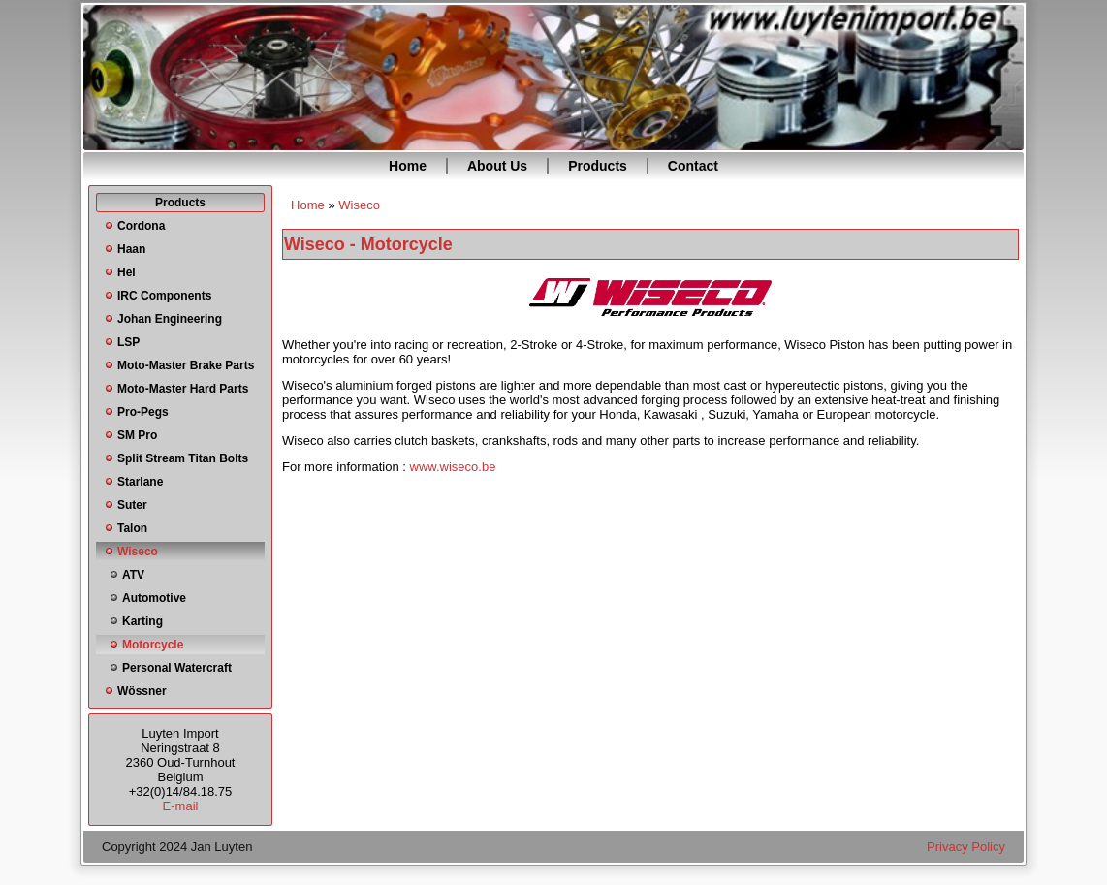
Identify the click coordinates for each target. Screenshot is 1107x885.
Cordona (141, 226)
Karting (142, 621)
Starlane (140, 482)
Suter (132, 505)
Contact (693, 166)
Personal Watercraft (177, 668)
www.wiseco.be (453, 466)
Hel (126, 272)
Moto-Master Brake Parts (185, 365)
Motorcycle (152, 644)
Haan (131, 249)
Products (597, 166)
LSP (128, 342)
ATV (133, 575)
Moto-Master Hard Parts (182, 388)
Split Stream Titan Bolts (182, 458)
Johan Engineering (169, 319)
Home (408, 166)
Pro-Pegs (143, 412)
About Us (497, 166)
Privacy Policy (966, 846)
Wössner (142, 691)
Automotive (154, 598)
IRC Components (164, 295)
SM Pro (137, 435)
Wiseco (137, 551)
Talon (132, 528)
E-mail (181, 806)
